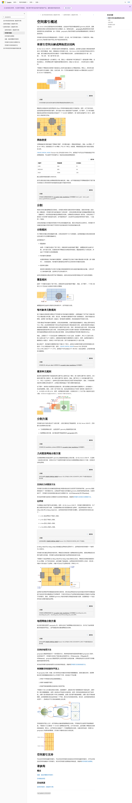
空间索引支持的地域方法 (78, 664)
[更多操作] (93, 14)
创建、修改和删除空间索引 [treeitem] (12, 39)
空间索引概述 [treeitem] (8, 33)
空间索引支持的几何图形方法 (82, 497)
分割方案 (110, 22)
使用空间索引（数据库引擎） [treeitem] (12, 30)
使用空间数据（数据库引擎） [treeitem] (11, 24)
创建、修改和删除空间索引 (45, 775)
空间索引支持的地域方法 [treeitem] (11, 45)
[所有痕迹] (38, 14)
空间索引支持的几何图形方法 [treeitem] (12, 42)
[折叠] (24, 13)
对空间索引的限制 (86, 761)
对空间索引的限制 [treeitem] (9, 36)
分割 (109, 20)
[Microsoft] (3, 2)
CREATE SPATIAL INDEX (44, 152)
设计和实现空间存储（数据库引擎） (51, 15)
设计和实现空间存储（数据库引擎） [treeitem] (12, 20)
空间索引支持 (111, 24)
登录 (129, 2)
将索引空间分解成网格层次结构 (116, 18)
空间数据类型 (41, 778)
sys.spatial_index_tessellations (61, 197)
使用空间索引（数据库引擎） (71, 15)
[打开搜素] (125, 2)
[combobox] (13, 17)
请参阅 (109, 27)
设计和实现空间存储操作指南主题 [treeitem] (12, 48)
